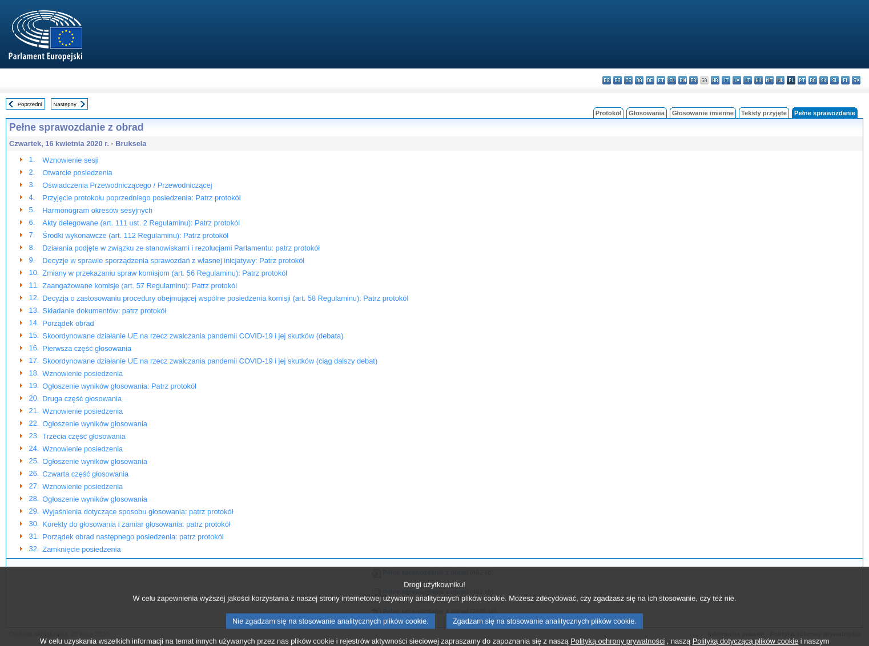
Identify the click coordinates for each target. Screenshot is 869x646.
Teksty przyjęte (764, 113)
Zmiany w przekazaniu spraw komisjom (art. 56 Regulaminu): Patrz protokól (164, 273)
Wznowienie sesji (70, 160)
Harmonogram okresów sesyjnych (97, 210)
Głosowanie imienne (703, 113)
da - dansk (639, 80)
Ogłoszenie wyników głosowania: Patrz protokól (119, 386)
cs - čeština (628, 80)
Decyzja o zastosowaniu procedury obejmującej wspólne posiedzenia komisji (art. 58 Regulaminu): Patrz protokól (225, 298)
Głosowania (647, 113)
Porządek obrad (68, 323)
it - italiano (726, 80)
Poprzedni (30, 104)
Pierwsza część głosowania (86, 348)
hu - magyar (758, 80)
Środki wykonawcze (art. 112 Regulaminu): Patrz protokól (135, 235)
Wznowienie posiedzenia (82, 373)
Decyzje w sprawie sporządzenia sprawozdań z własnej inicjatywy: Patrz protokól (173, 260)
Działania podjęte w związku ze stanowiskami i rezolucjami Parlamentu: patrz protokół (181, 248)
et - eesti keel (661, 80)
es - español (617, 80)
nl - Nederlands (780, 80)
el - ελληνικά (671, 80)
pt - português (802, 80)
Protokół (608, 113)
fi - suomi (845, 80)
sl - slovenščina (834, 80)
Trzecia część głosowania (83, 436)
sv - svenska (856, 80)
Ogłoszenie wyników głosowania (94, 423)
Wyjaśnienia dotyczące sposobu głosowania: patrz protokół (137, 511)
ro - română (812, 80)
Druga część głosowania (82, 398)
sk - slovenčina (823, 80)
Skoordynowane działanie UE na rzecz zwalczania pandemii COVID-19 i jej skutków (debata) (192, 336)
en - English (682, 80)
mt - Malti (769, 80)
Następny (65, 104)
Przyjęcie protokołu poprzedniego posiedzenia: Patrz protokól (141, 197)
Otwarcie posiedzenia (77, 172)
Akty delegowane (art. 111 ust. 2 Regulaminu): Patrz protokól (141, 223)
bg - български (606, 80)
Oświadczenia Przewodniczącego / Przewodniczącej (127, 185)
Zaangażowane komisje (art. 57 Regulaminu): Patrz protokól (139, 285)
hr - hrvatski (715, 80)
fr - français (693, 80)
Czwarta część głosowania (85, 474)
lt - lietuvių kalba (747, 80)
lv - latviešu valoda (737, 80)
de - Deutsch (650, 80)
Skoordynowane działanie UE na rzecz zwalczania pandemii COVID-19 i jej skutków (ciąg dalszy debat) (209, 361)
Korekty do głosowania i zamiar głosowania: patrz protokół (136, 524)
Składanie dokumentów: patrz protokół (104, 310)
